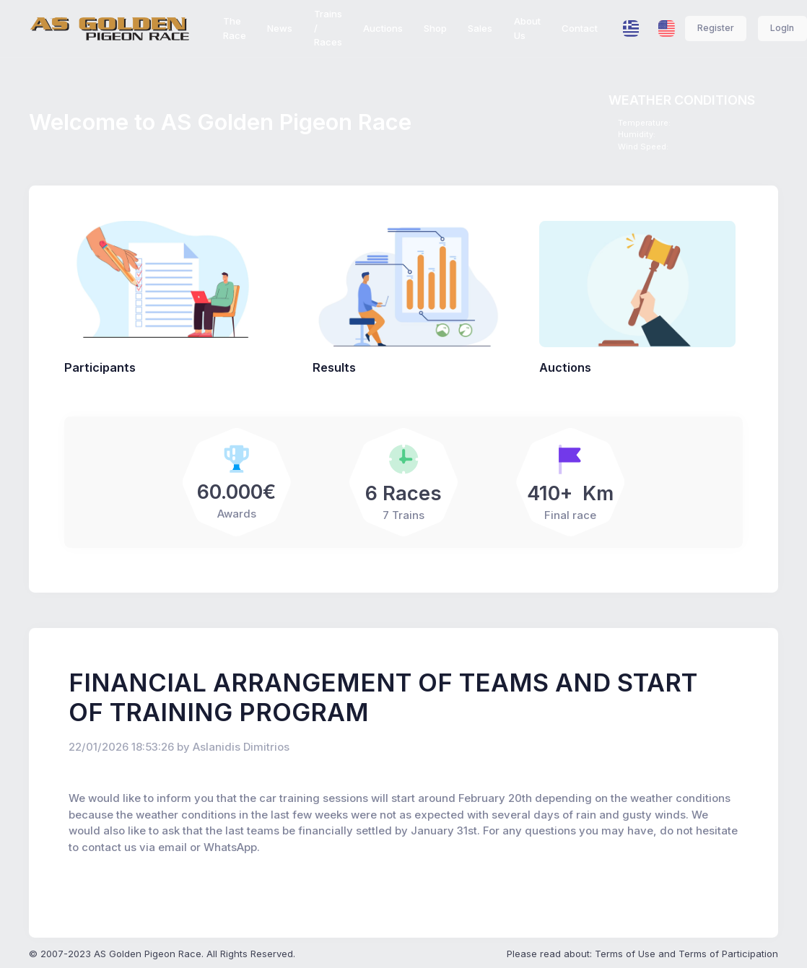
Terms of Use (625, 953)
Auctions (565, 367)
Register (715, 27)
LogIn (782, 27)
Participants (100, 367)
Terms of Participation (728, 953)
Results (334, 367)
